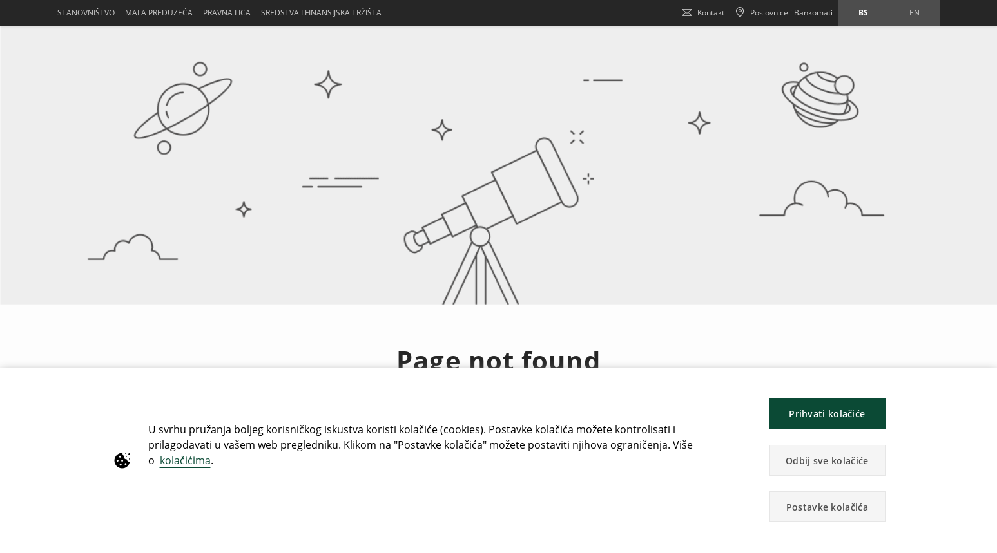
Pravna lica (227, 12)
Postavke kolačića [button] (827, 507)
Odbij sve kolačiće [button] (827, 461)
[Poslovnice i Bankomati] (784, 13)
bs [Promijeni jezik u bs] (863, 12)
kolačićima (185, 460)
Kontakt (703, 12)
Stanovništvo (86, 12)
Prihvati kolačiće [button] (827, 414)
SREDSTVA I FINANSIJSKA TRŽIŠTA (321, 12)
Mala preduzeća (159, 12)
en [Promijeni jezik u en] (914, 12)
